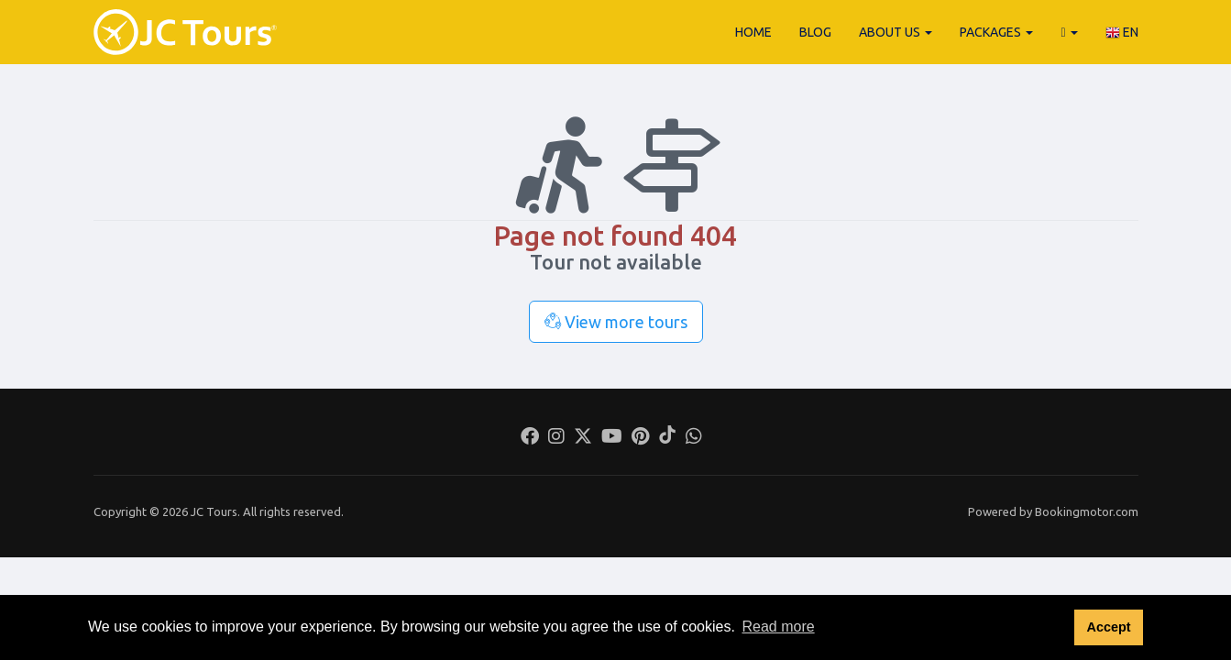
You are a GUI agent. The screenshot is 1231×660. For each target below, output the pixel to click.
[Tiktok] (667, 438)
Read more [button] (778, 626)
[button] (1069, 32)
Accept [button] (1108, 627)
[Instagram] (556, 438)
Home (753, 32)
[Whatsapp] (694, 438)
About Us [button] (895, 32)
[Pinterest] (640, 438)
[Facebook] (530, 438)
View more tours (615, 322)
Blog (815, 32)
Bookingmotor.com (1086, 511)
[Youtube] (611, 438)
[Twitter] (583, 438)
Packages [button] (996, 32)
